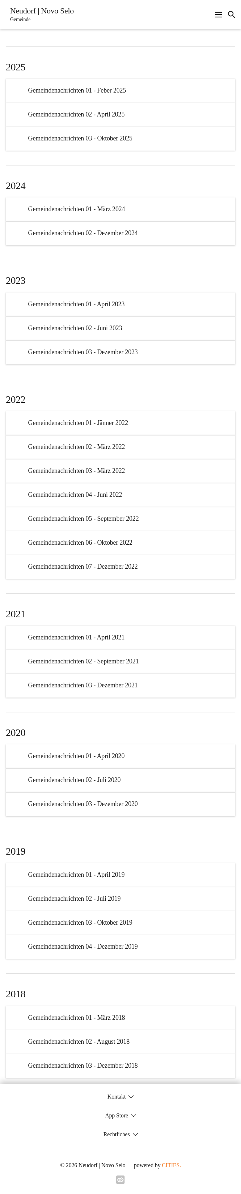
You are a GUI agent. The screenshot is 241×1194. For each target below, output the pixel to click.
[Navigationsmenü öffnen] (218, 14)
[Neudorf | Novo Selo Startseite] (40, 14)
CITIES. (171, 1165)
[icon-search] (231, 14)
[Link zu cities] (120, 1182)
